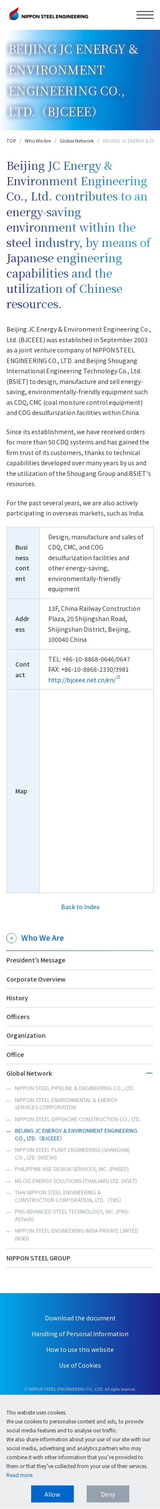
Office (15, 1054)
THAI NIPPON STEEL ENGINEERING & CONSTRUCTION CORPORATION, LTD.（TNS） (69, 1196)
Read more (19, 1474)
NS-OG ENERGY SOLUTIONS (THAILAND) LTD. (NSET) (76, 1181)
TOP (11, 140)
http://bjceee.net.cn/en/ (82, 680)
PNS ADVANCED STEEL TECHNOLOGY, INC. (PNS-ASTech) (72, 1215)
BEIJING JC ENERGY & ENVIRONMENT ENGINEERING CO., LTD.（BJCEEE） (76, 1134)
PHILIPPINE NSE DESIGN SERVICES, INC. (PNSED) (72, 1169)
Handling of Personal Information (80, 1333)
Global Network (77, 140)
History (17, 998)
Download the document (80, 1318)
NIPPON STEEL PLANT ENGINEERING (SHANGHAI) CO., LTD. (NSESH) (72, 1153)
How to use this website (80, 1349)
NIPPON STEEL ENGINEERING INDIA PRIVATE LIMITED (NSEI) (76, 1234)
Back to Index (80, 906)
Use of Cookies (80, 1365)
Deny (108, 1494)
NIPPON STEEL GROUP (38, 1258)
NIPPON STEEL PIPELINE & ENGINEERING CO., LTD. (74, 1088)
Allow (52, 1494)
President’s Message (35, 960)
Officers (17, 1016)
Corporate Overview (36, 979)
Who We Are (38, 140)
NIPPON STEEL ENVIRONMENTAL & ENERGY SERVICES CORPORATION (66, 1103)
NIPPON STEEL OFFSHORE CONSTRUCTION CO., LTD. (78, 1119)
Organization (26, 1035)
